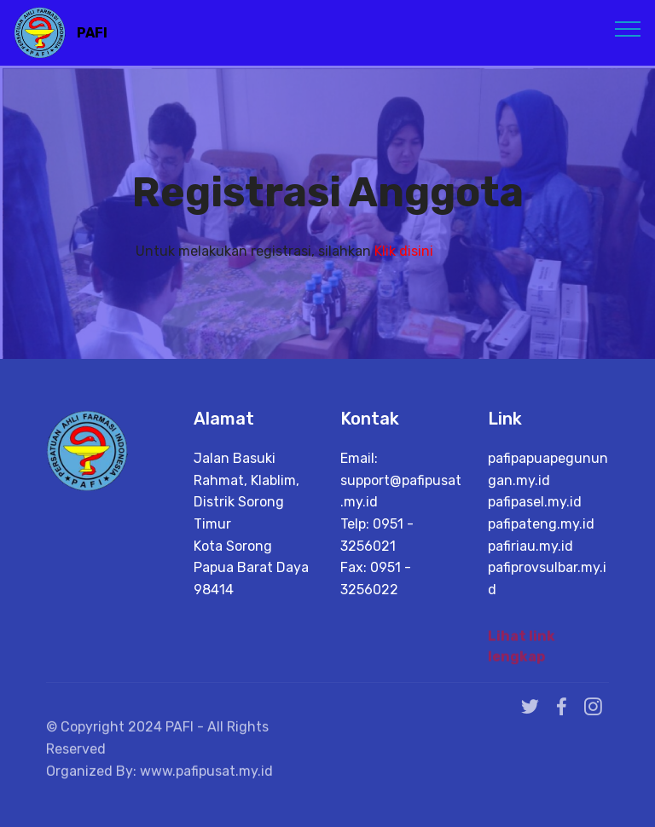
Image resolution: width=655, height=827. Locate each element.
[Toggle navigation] (628, 28)
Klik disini (403, 251)
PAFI (92, 33)
